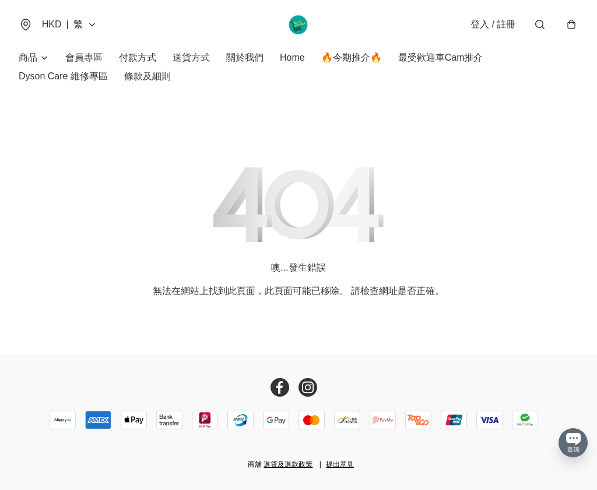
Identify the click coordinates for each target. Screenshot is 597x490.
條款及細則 (147, 77)
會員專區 (84, 58)
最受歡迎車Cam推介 (440, 58)
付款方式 (137, 58)
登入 (492, 24)
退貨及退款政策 (288, 464)
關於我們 (245, 58)
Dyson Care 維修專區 (63, 77)
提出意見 (340, 464)
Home (292, 58)
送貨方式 (191, 58)
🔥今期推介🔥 (351, 58)
